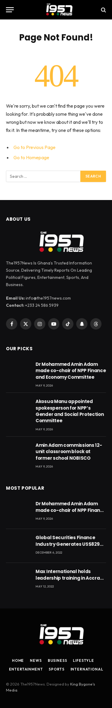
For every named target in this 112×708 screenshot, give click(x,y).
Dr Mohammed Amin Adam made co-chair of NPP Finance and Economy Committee (71, 370)
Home (18, 660)
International (86, 669)
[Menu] (10, 9)
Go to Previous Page (34, 147)
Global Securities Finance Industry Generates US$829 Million (68, 544)
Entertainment (26, 669)
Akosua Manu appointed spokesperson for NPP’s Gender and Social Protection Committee (70, 411)
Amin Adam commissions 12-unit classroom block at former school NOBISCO (69, 451)
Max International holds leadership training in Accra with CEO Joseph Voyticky (68, 577)
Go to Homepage (31, 157)
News (36, 660)
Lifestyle (83, 660)
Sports (56, 669)
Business (57, 660)
